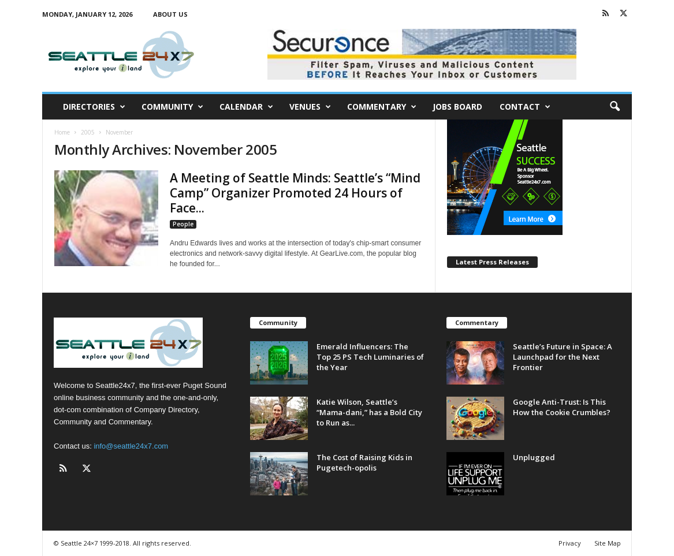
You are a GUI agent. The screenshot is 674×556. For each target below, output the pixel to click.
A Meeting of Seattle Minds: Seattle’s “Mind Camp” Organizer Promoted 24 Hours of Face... (295, 193)
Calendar (246, 107)
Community (172, 107)
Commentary (381, 107)
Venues (310, 107)
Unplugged (534, 457)
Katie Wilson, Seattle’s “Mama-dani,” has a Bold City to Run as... (369, 412)
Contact (525, 107)
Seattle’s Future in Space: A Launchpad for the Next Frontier (562, 356)
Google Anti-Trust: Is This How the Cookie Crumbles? (562, 407)
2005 (88, 132)
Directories (94, 107)
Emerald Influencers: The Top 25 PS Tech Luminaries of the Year (370, 356)
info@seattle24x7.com (131, 446)
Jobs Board (457, 106)
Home (62, 132)
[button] (614, 107)
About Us (170, 14)
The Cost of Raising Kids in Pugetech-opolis (364, 462)
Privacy (569, 543)
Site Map (607, 543)
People (183, 224)
